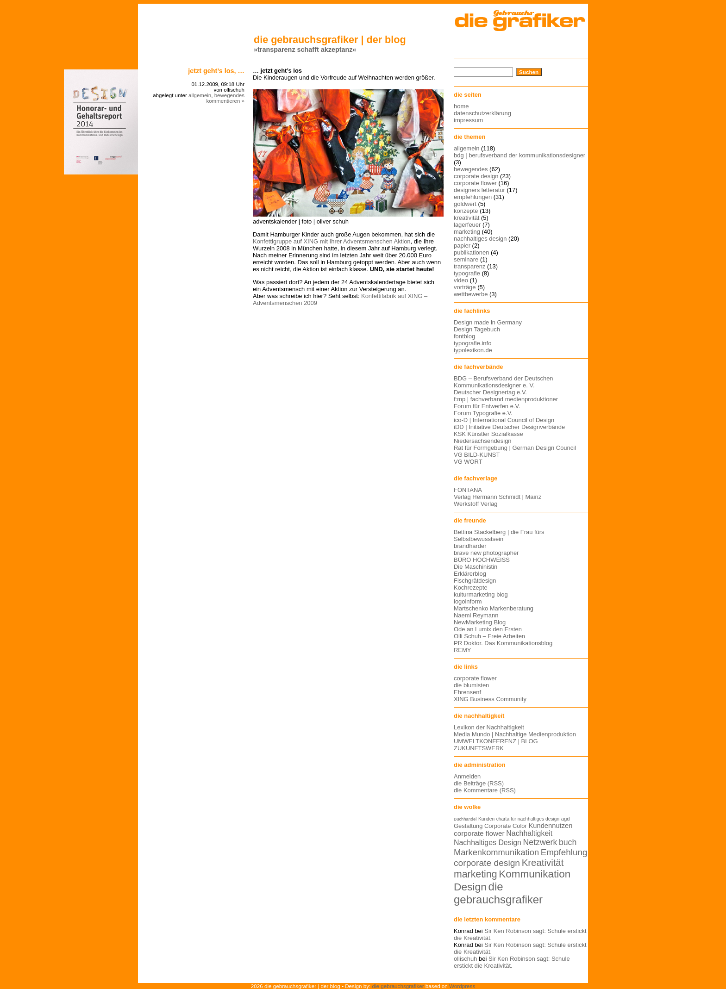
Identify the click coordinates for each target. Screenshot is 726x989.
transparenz (469, 266)
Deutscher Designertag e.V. (490, 392)
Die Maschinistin (475, 566)
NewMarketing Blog (480, 622)
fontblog (464, 336)
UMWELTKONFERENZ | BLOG (496, 741)
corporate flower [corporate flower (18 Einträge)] (479, 833)
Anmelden (467, 776)
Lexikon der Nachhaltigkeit (489, 727)
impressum (468, 120)
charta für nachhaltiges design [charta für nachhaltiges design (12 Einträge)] (527, 818)
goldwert (465, 203)
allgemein (199, 95)
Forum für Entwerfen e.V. (487, 406)
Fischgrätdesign (475, 580)
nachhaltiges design (480, 238)
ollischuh (465, 958)
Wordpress (462, 986)
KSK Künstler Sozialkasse (488, 433)
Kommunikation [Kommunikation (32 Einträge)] (534, 874)
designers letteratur (479, 190)
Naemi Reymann (476, 615)
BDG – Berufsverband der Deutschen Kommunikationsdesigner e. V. (503, 382)
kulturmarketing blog (481, 594)
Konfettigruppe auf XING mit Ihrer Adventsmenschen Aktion (332, 241)
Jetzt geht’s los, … (216, 71)
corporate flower (475, 183)
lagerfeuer (467, 224)
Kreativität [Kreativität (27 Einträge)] (543, 863)
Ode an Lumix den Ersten (488, 629)
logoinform (468, 601)
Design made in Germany (488, 322)
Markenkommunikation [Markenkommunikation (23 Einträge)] (496, 852)
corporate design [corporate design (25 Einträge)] (487, 863)
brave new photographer (486, 552)
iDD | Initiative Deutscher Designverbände (509, 426)
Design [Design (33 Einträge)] (470, 887)
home (461, 106)
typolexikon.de (473, 350)
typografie (467, 273)
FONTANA (468, 489)
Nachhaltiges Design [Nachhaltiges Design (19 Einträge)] (487, 842)
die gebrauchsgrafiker (398, 986)
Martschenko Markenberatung (493, 608)
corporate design (476, 176)
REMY (462, 650)
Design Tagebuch (477, 329)
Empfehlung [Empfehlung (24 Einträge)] (564, 852)
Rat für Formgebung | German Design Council (515, 447)
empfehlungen (473, 196)
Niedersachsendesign (483, 440)
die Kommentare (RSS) (485, 790)
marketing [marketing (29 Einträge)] (475, 874)
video (461, 280)
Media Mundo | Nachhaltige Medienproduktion (515, 734)
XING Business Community (490, 699)
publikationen (471, 252)
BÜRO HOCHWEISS (482, 559)
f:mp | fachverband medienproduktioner (506, 399)
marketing (467, 231)
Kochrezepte (471, 587)
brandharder (470, 545)
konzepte (466, 210)
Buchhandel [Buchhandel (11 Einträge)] (465, 819)
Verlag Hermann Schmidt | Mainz (497, 496)
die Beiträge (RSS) (479, 783)
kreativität (466, 217)
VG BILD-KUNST (477, 454)
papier (462, 245)
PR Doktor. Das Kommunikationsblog (503, 643)
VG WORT (468, 461)
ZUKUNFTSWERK (479, 748)
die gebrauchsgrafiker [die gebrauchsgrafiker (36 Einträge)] (498, 893)
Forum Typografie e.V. (483, 413)
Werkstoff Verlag (476, 503)
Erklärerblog (470, 573)
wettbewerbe (471, 294)
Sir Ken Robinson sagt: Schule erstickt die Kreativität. (512, 962)
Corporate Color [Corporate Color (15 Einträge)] (505, 825)
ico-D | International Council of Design (504, 420)
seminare (466, 259)
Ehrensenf (467, 692)
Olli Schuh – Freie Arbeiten (489, 636)
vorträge (465, 287)
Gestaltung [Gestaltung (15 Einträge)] (468, 825)
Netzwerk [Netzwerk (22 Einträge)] (540, 842)
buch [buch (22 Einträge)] (567, 842)
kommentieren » (225, 101)
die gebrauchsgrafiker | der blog (330, 39)
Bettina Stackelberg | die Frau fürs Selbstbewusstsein (499, 535)
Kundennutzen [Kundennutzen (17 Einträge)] (550, 825)
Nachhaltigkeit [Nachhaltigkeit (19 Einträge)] (529, 833)
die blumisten (471, 685)
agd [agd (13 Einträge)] (565, 818)
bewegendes (229, 95)
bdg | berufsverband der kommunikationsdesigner (519, 155)
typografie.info (472, 343)
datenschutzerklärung (482, 113)
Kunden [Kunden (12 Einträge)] (486, 818)
